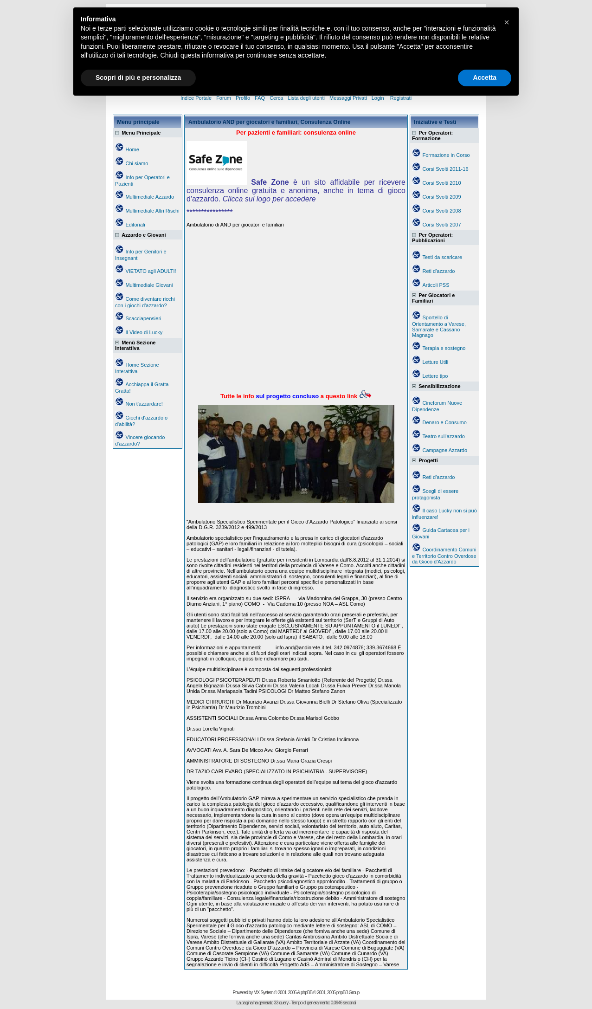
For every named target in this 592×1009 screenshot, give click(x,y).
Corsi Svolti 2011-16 (445, 169)
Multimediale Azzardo (149, 197)
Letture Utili (435, 362)
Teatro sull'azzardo (443, 436)
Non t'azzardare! (143, 404)
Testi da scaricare (442, 257)
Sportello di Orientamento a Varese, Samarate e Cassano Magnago (439, 326)
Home (132, 149)
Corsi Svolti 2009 (441, 197)
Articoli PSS (435, 285)
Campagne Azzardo (444, 450)
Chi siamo (136, 163)
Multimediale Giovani (149, 285)
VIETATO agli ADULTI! (150, 271)
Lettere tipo (435, 376)
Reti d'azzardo (438, 271)
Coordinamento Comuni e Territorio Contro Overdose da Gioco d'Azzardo (444, 555)
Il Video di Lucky (143, 332)
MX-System (263, 992)
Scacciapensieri (143, 318)
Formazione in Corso (446, 155)
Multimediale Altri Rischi (152, 210)
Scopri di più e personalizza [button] (138, 77)
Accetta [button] (484, 77)
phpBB (306, 992)
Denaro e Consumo (444, 422)
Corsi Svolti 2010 (441, 183)
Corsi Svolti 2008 (441, 210)
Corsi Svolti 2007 (441, 224)
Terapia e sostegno (443, 348)
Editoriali (135, 224)
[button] (506, 22)
